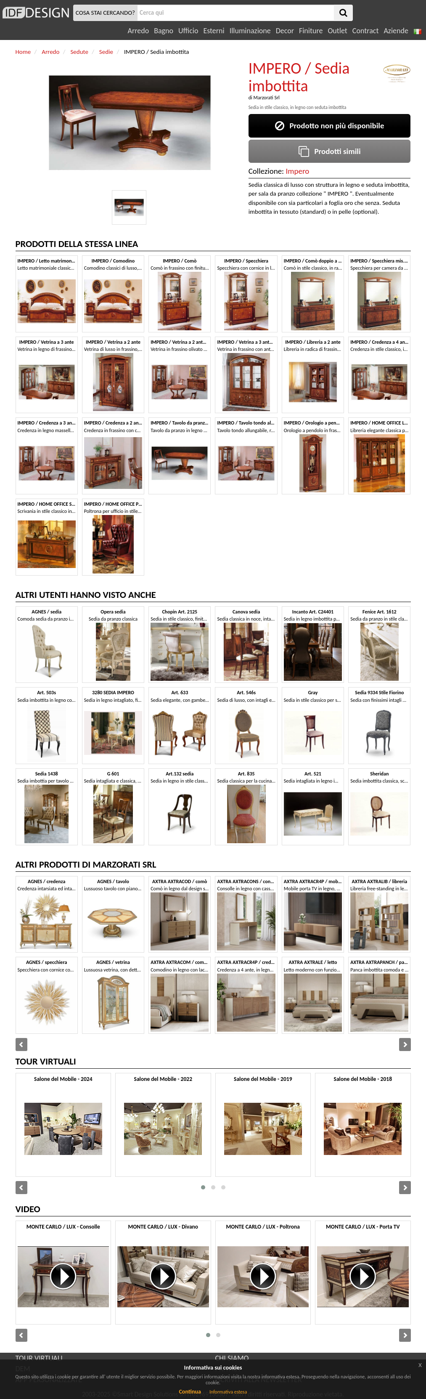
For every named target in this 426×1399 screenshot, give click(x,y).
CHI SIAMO (232, 1358)
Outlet (337, 30)
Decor (285, 30)
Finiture (311, 30)
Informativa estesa (228, 1392)
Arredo (138, 30)
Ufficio (188, 30)
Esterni (213, 30)
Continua (190, 1391)
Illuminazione (250, 30)
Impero (298, 171)
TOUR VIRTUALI (39, 1358)
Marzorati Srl (266, 98)
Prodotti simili (330, 151)
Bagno (163, 30)
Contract (365, 30)
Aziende (396, 30)
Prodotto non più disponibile (329, 125)
